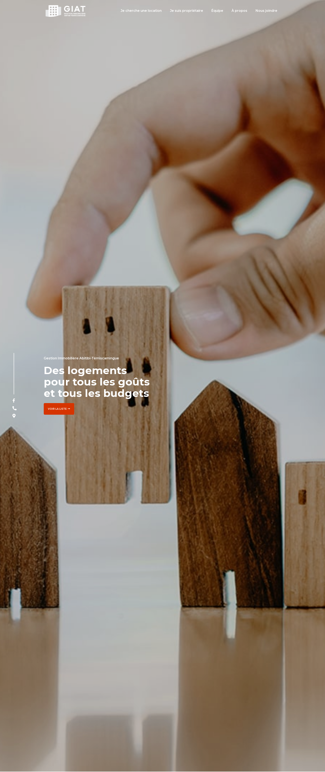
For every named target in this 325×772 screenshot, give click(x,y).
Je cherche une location (141, 11)
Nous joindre (266, 11)
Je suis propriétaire (186, 11)
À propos (239, 11)
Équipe (217, 11)
